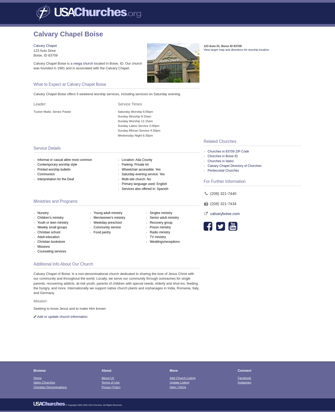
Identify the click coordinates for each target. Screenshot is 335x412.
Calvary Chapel (45, 46)
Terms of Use (111, 382)
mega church (83, 63)
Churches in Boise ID (223, 156)
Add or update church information (62, 317)
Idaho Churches (44, 382)
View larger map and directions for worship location (236, 49)
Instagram (244, 382)
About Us (108, 378)
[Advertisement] (253, 95)
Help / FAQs (178, 387)
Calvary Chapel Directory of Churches (234, 166)
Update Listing (179, 382)
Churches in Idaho (221, 161)
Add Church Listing (183, 378)
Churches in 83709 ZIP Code (228, 151)
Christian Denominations (50, 387)
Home (38, 378)
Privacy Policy (111, 387)
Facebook (244, 378)
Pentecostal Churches (223, 170)
